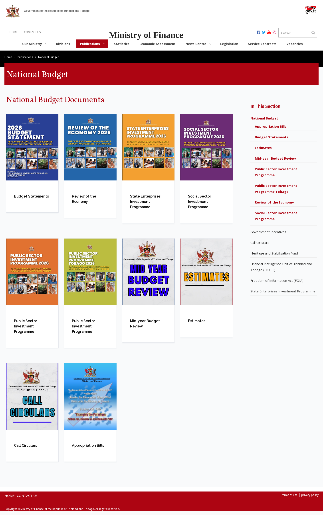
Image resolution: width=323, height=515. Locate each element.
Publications (25, 61)
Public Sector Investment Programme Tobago (276, 192)
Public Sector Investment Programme (276, 175)
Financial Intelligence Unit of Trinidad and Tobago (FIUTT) (281, 270)
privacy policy (310, 499)
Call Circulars (259, 246)
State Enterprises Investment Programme (282, 295)
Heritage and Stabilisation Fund (274, 257)
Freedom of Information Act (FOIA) (276, 284)
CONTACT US (32, 32)
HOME (13, 32)
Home (8, 61)
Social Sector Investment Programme (276, 219)
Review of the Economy (274, 206)
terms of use (289, 499)
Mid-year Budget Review (275, 162)
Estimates (263, 151)
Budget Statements (271, 141)
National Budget (264, 122)
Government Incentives (268, 235)
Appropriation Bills (270, 130)
